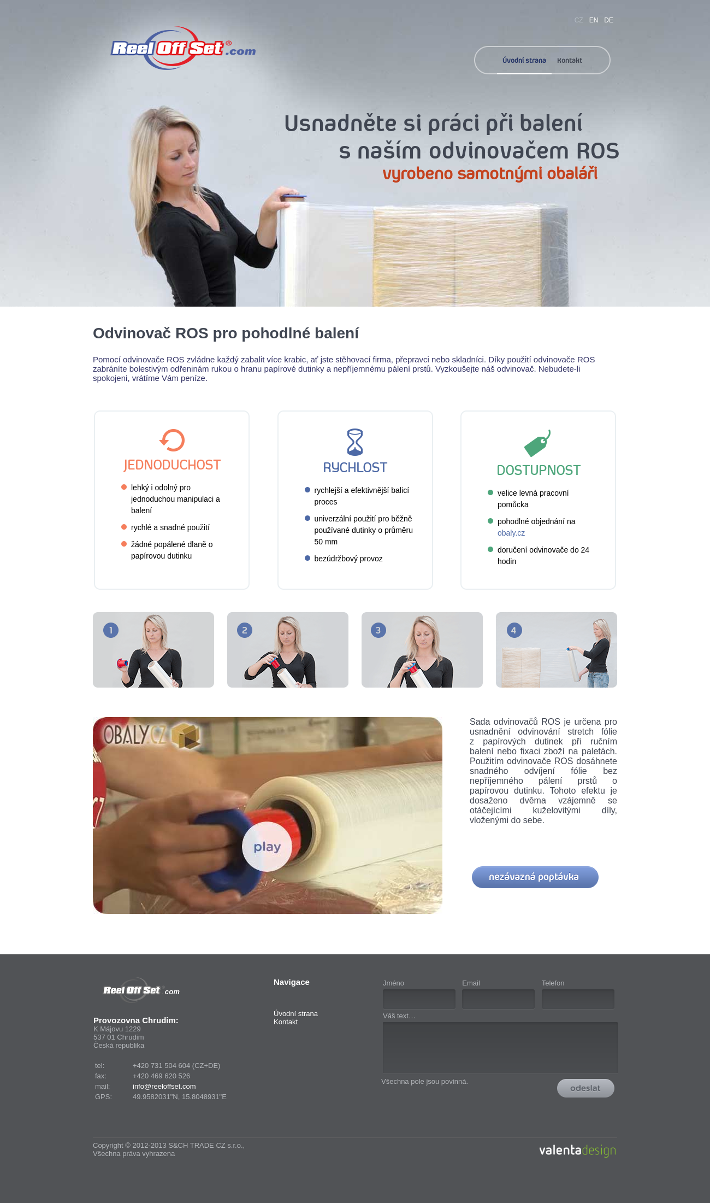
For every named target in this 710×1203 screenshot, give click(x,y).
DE (608, 20)
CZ (579, 20)
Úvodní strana (524, 60)
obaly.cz (511, 533)
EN (594, 20)
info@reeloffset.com (164, 1086)
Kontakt (569, 60)
